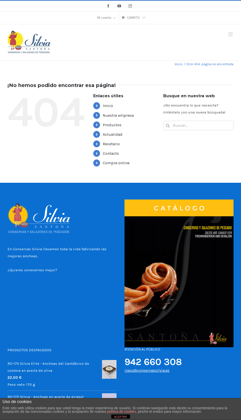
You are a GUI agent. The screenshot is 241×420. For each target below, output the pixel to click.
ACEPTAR (120, 416)
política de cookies (121, 412)
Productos (112, 124)
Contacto (111, 153)
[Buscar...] (198, 125)
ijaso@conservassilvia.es (147, 370)
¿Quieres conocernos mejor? (32, 270)
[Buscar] (168, 125)
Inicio (108, 105)
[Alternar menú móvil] (231, 34)
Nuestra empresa (118, 115)
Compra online (116, 162)
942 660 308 (153, 362)
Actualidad (112, 134)
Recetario (111, 144)
